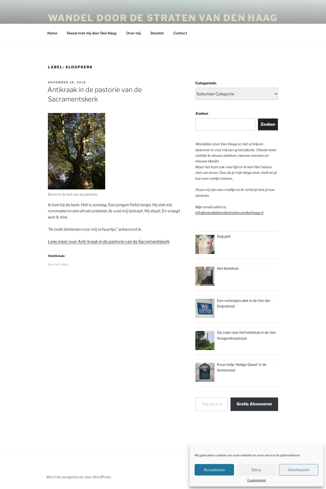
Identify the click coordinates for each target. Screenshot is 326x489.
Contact (180, 33)
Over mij (133, 33)
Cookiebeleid (256, 480)
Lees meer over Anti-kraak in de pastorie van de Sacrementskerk (109, 241)
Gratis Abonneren (254, 404)
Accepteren (214, 470)
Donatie (157, 33)
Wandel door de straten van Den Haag (163, 17)
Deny (256, 470)
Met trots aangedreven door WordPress (78, 477)
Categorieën (205, 83)
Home (52, 33)
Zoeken (201, 113)
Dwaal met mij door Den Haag (92, 33)
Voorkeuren (298, 470)
